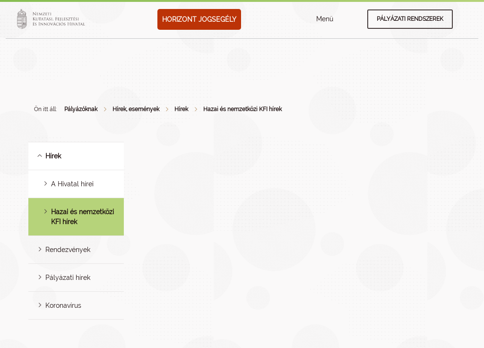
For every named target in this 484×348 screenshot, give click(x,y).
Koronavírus (63, 305)
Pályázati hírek (67, 277)
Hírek (181, 109)
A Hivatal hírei (72, 184)
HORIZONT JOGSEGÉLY (199, 19)
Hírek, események (135, 109)
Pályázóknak (80, 109)
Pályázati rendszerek (410, 19)
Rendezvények (67, 249)
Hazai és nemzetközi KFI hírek (242, 109)
